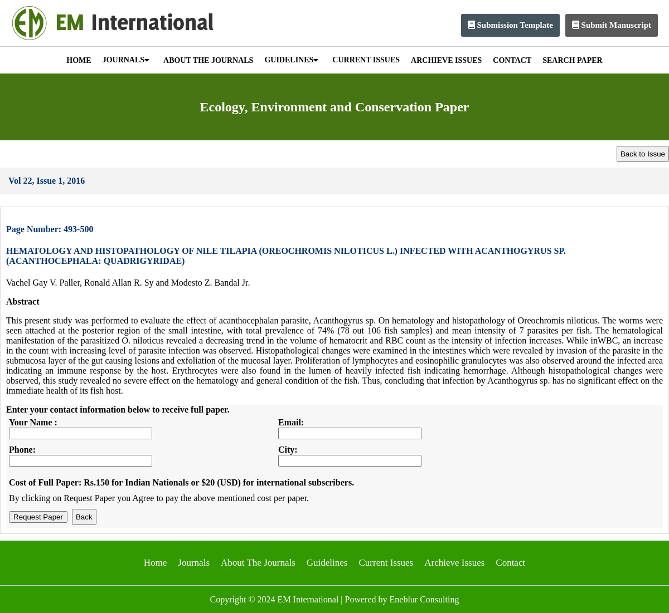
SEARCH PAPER (572, 60)
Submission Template (510, 25)
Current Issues (385, 562)
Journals (194, 562)
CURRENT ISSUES (366, 60)
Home (155, 562)
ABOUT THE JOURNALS (208, 60)
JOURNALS (126, 60)
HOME (78, 60)
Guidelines (327, 562)
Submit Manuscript (611, 25)
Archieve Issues (454, 562)
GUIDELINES (291, 60)
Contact (510, 562)
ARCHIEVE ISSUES (446, 60)
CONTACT (512, 60)
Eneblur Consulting (424, 599)
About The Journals (258, 562)
